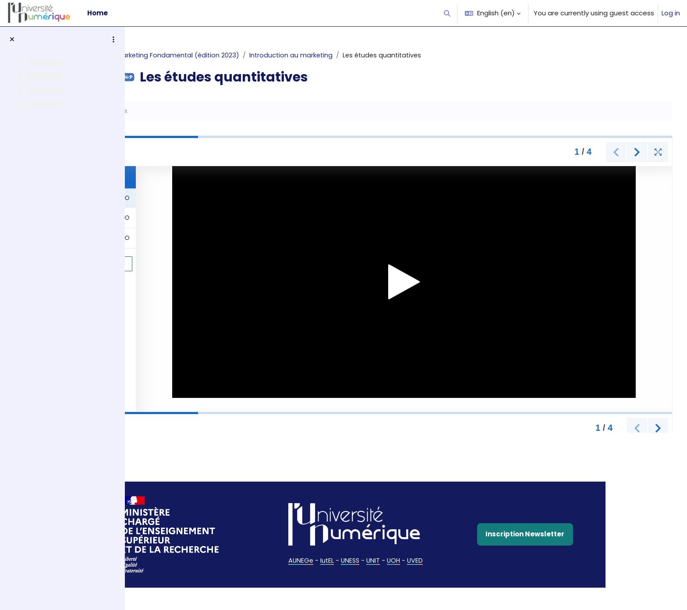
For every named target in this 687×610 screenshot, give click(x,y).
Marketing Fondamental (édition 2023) (222, 55)
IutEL (369, 561)
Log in (671, 13)
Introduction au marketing (337, 55)
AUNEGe (342, 561)
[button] (447, 13)
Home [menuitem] (97, 13)
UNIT (417, 561)
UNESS (393, 561)
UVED (460, 561)
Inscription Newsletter (568, 534)
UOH (438, 561)
